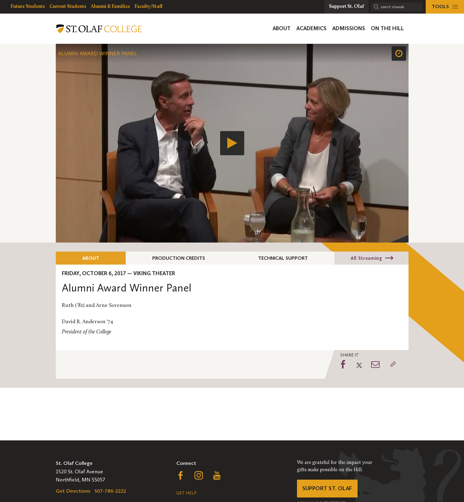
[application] (232, 143)
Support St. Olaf (327, 488)
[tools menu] (445, 7)
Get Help (186, 493)
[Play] (232, 143)
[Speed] (399, 53)
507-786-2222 (110, 491)
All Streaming (366, 258)
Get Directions (73, 491)
